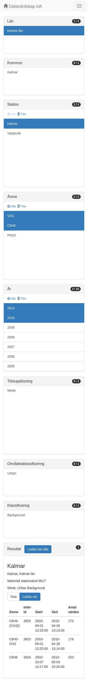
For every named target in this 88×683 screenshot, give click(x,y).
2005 (11, 366)
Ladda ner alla (37, 549)
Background (16, 515)
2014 (11, 308)
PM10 (11, 235)
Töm (21, 114)
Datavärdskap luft (23, 6)
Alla (12, 206)
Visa (13, 597)
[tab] (44, 549)
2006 (11, 356)
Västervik (14, 133)
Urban (11, 473)
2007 (11, 347)
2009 (11, 327)
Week (11, 390)
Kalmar (12, 72)
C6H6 (11, 225)
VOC (10, 216)
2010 (11, 318)
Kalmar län (15, 31)
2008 (11, 337)
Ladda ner (30, 597)
